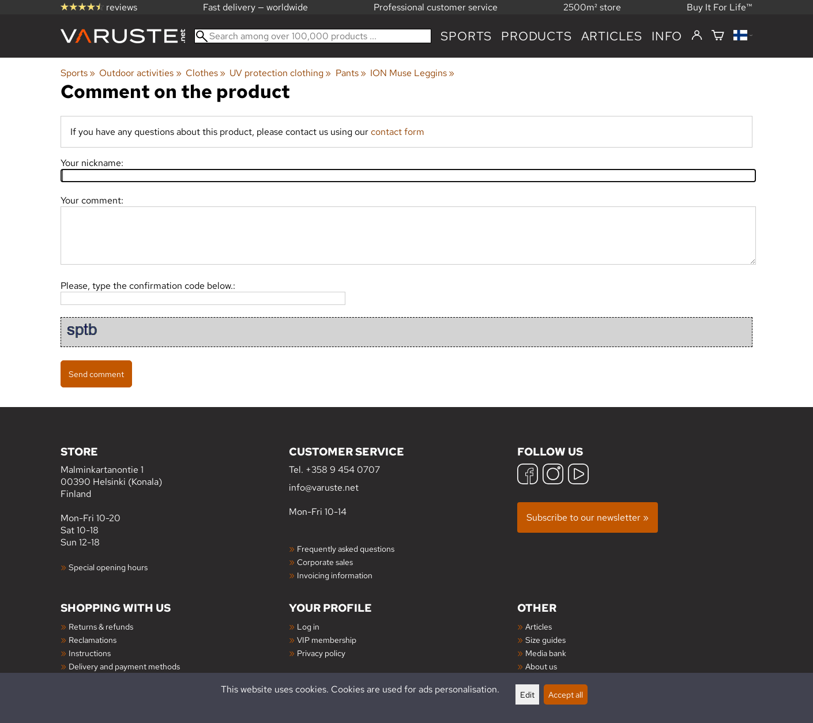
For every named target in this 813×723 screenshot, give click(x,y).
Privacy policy (321, 652)
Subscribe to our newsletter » (587, 517)
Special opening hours (108, 567)
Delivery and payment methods (124, 666)
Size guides (545, 639)
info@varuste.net (324, 487)
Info (667, 36)
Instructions (90, 652)
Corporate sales (325, 561)
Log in (308, 626)
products (536, 36)
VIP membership (326, 639)
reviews (99, 7)
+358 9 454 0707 (343, 470)
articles (611, 36)
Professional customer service (436, 7)
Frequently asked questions (345, 548)
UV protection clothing (280, 73)
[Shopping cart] (718, 36)
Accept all (565, 694)
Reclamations (92, 639)
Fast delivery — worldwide (255, 7)
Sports (466, 36)
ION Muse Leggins (412, 73)
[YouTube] (578, 475)
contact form (397, 132)
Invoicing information (334, 575)
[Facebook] (527, 475)
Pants (351, 73)
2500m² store (592, 7)
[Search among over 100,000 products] (312, 36)
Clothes (205, 73)
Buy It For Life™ (719, 7)
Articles (538, 626)
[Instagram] (553, 475)
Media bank (545, 652)
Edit (527, 694)
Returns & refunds (101, 626)
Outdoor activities (140, 73)
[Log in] (696, 36)
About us (541, 666)
